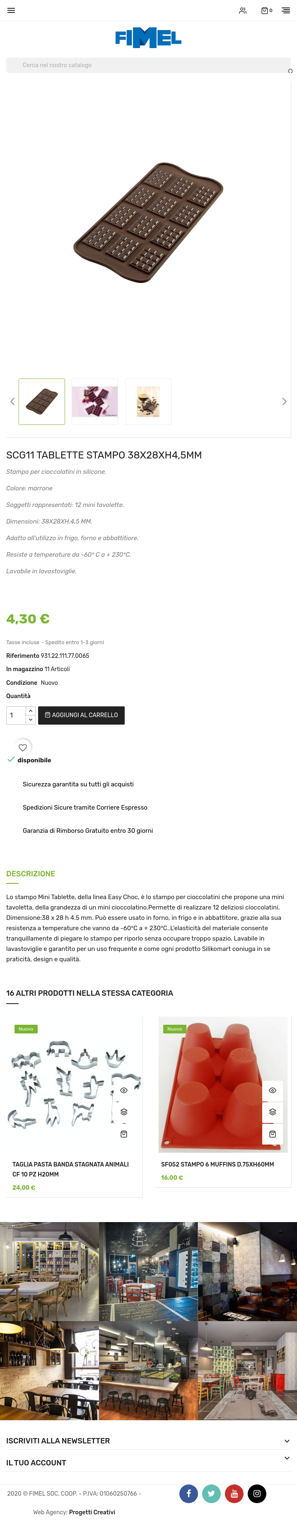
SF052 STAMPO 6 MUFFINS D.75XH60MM (217, 1164)
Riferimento (22, 656)
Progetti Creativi (92, 1512)
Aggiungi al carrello (81, 715)
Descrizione (30, 874)
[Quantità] (16, 715)
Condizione (21, 682)
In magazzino (24, 669)
